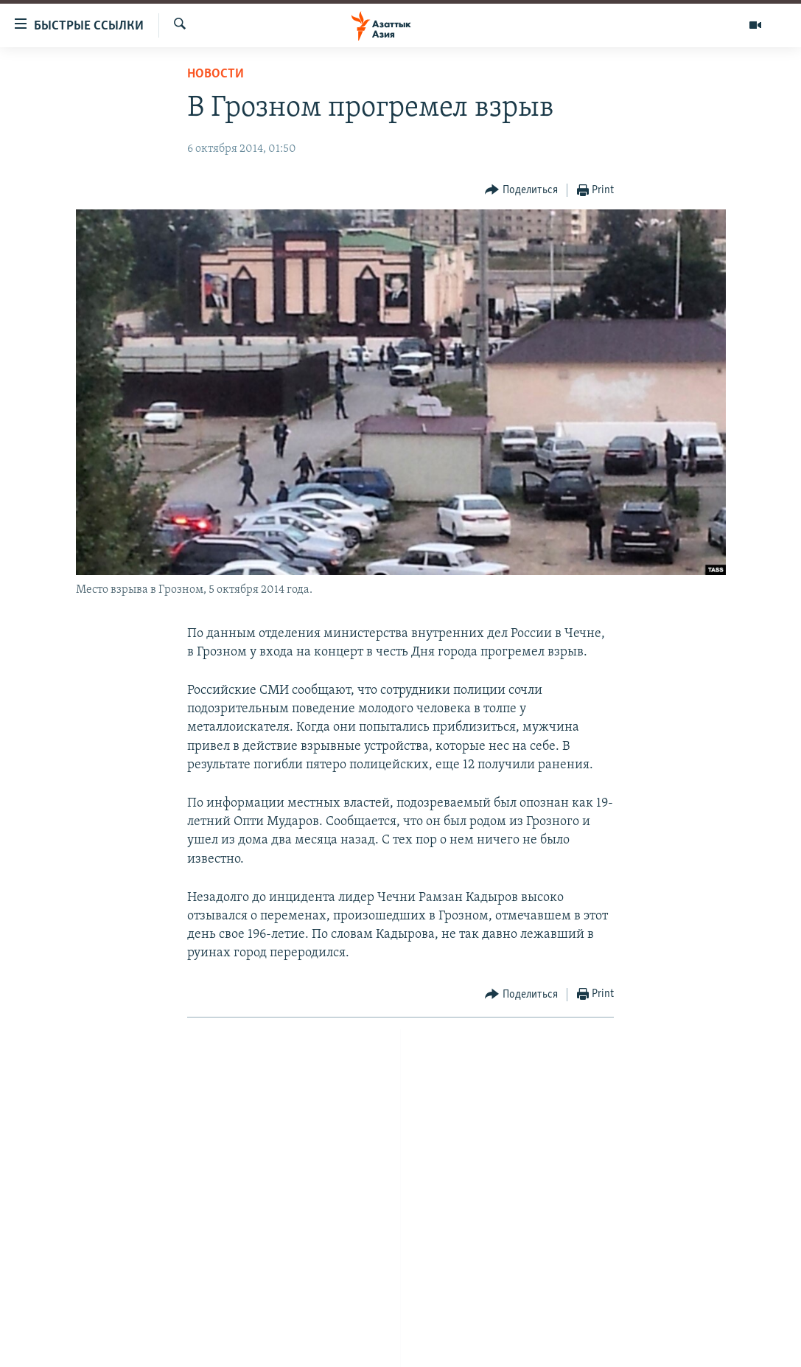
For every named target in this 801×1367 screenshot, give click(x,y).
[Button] (521, 191)
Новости (215, 74)
